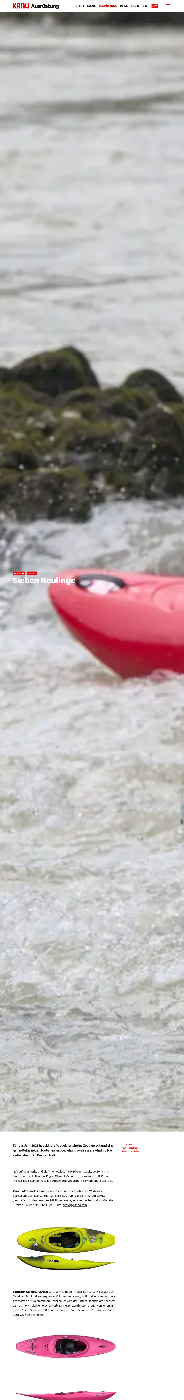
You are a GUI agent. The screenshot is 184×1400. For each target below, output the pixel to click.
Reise (124, 6)
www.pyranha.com (75, 1205)
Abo (154, 5)
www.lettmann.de (31, 1315)
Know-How (139, 6)
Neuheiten (32, 573)
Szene (91, 6)
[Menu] (168, 6)
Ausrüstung (45, 5)
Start (80, 6)
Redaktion (133, 1148)
